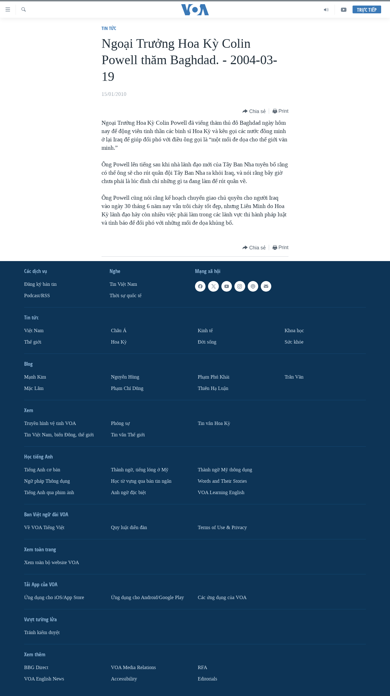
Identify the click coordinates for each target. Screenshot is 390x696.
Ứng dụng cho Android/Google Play (147, 597)
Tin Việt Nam (123, 284)
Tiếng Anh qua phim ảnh (49, 492)
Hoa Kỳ (119, 342)
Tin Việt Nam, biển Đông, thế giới (59, 435)
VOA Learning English (221, 492)
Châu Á (118, 330)
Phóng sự (120, 423)
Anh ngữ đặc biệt (128, 492)
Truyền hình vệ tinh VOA (50, 423)
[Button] (254, 111)
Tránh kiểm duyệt (42, 632)
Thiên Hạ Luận (213, 388)
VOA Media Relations (133, 667)
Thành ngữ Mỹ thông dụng (225, 470)
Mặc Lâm (34, 388)
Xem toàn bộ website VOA (51, 562)
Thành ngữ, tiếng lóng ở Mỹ (139, 470)
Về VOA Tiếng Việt (44, 527)
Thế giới (32, 342)
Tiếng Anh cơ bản (42, 470)
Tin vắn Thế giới (128, 435)
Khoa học (294, 330)
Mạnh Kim (35, 377)
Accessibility (124, 679)
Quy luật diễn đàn (129, 527)
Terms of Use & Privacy (222, 527)
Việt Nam (34, 330)
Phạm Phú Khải (213, 377)
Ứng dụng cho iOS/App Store (54, 597)
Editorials (207, 679)
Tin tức (109, 28)
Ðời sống (207, 342)
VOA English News (44, 679)
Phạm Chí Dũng (127, 388)
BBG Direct (36, 667)
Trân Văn (294, 377)
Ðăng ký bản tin (40, 284)
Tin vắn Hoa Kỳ (214, 423)
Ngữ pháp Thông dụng (47, 481)
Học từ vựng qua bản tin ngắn (141, 481)
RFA (202, 667)
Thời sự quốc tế (125, 295)
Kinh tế (205, 330)
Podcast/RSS (37, 295)
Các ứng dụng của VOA (222, 597)
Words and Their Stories (222, 481)
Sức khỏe (294, 342)
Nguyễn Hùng (125, 377)
